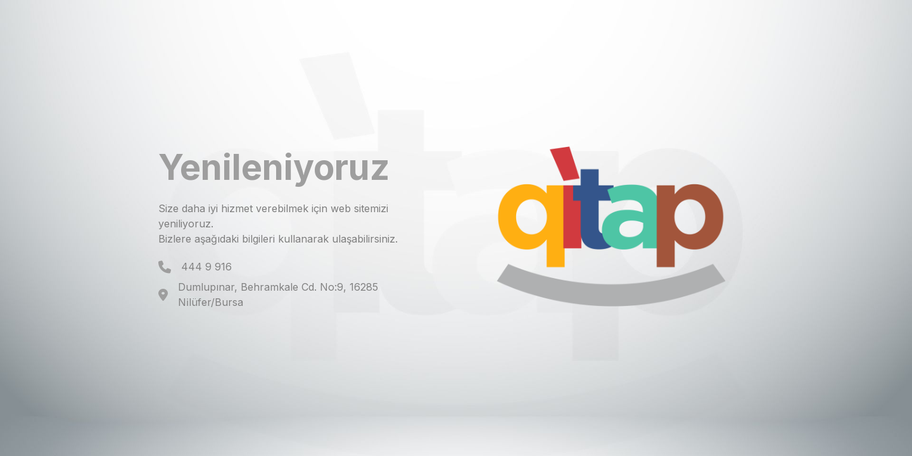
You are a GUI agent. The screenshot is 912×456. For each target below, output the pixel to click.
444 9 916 (206, 266)
